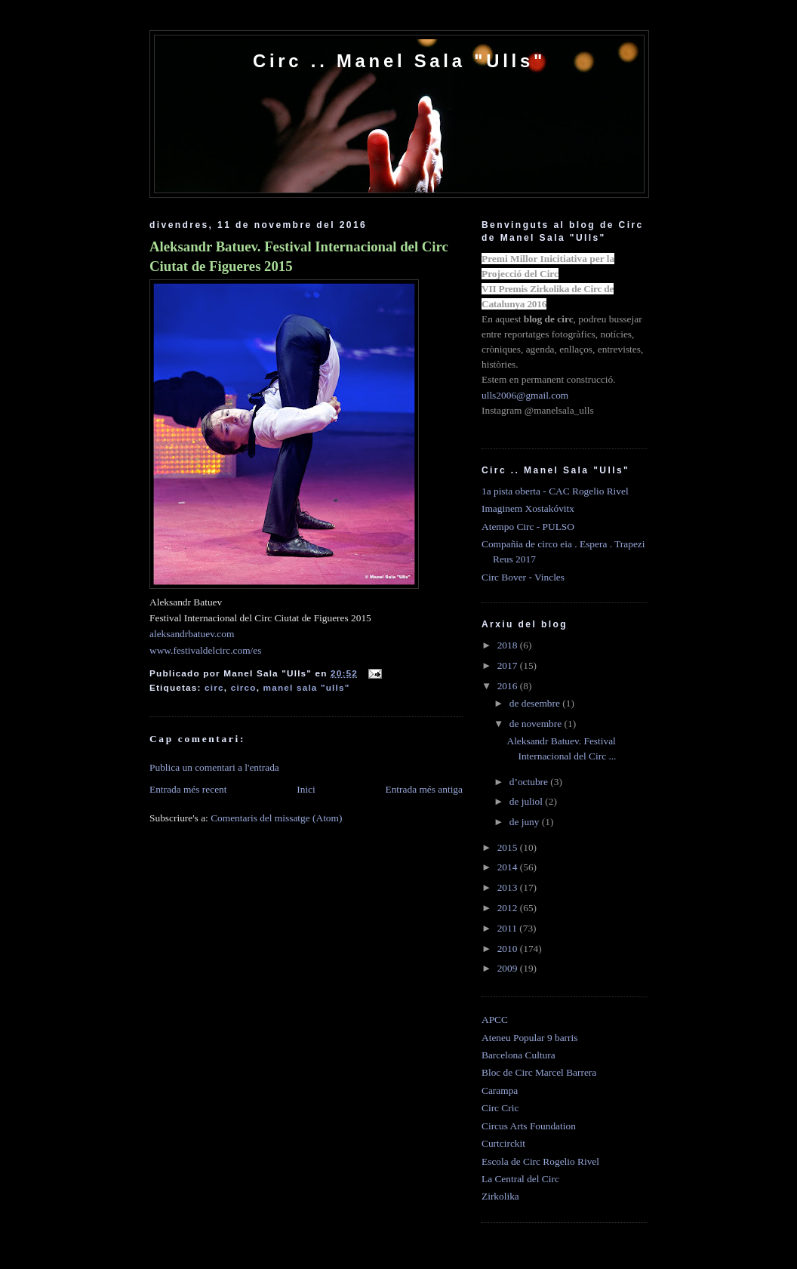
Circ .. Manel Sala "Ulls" (399, 61)
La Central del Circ (520, 1178)
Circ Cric (500, 1107)
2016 (508, 685)
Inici (306, 789)
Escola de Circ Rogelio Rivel (540, 1161)
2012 (508, 907)
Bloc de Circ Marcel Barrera (539, 1072)
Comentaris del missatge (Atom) (276, 818)
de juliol (527, 801)
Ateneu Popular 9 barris (529, 1037)
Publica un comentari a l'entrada (214, 767)
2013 (508, 887)
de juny (525, 821)
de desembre (536, 703)
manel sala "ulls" (306, 687)
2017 (508, 665)
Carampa (500, 1090)
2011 (508, 928)
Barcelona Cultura (518, 1055)
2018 (508, 645)
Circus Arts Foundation (529, 1126)
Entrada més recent (188, 789)
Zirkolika (500, 1196)
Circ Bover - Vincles (523, 577)
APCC (495, 1019)
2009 (508, 968)
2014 (508, 867)
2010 (508, 948)
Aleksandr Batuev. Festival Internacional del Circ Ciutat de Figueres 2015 (298, 256)
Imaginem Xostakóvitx (528, 508)
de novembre (537, 723)
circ (214, 687)
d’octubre (530, 781)
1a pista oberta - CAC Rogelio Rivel (555, 491)
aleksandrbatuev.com (191, 633)
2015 (508, 847)
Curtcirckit (503, 1143)
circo (244, 687)
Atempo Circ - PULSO (528, 526)
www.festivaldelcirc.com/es (205, 650)
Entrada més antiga (424, 789)
